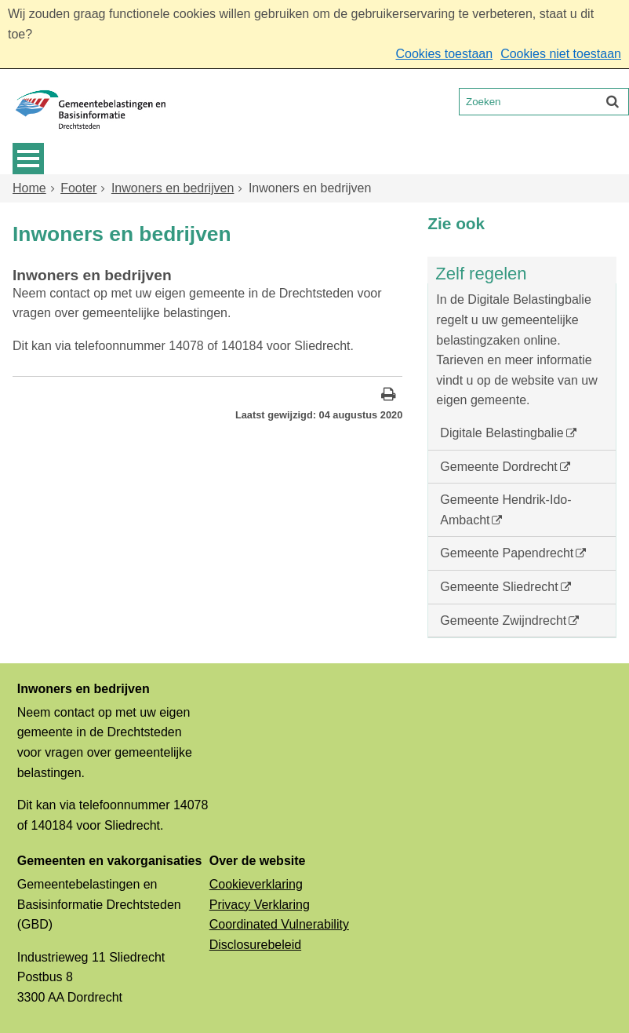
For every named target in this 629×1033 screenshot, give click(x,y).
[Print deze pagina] (388, 396)
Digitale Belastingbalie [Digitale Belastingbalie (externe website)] (501, 433)
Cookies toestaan (444, 53)
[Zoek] (612, 101)
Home (29, 188)
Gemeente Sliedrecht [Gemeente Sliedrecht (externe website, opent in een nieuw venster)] (499, 586)
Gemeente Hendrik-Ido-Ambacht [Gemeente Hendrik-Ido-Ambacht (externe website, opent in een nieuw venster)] (505, 510)
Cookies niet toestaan (560, 53)
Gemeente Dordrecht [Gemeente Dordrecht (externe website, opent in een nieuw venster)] (498, 466)
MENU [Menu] (28, 158)
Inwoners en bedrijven (173, 188)
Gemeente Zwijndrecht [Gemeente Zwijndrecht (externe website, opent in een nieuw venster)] (503, 620)
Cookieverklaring (256, 884)
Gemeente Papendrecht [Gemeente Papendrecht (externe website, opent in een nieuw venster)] (506, 553)
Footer (78, 188)
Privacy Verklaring (259, 904)
